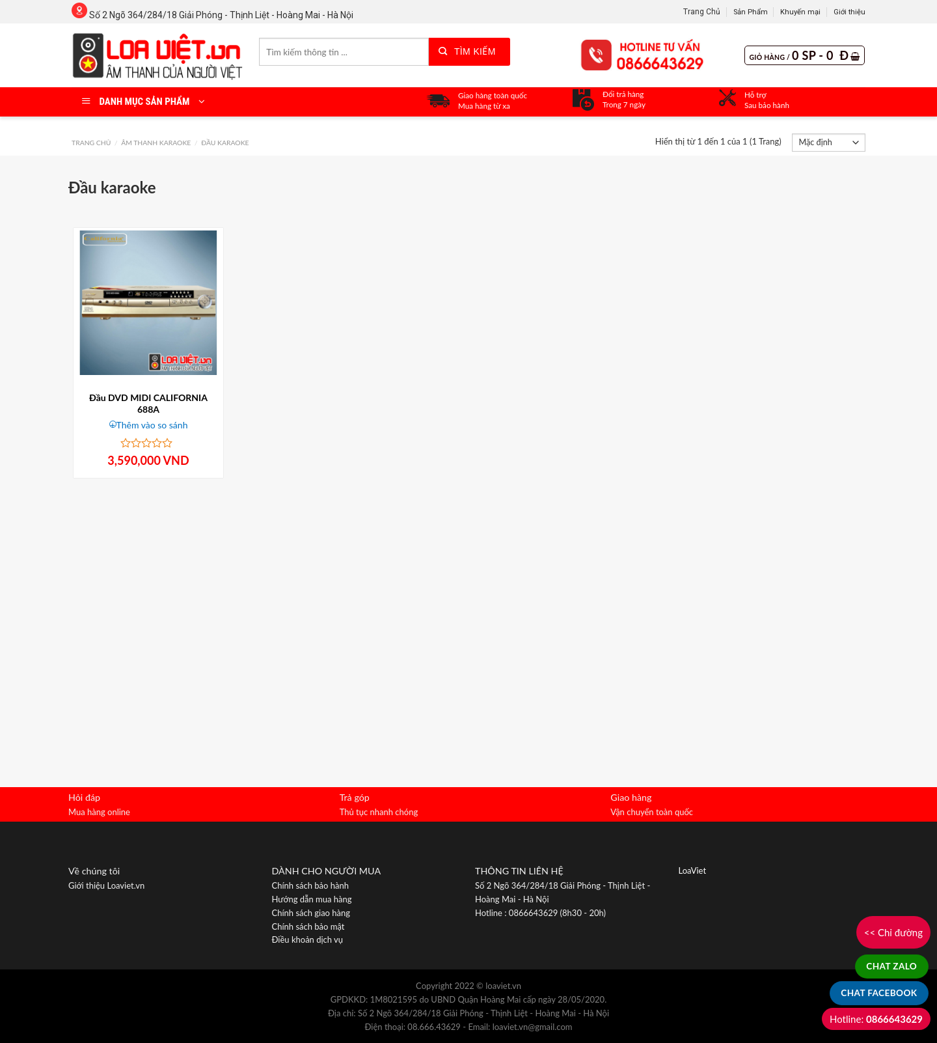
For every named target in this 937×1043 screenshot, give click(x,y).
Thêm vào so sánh (152, 424)
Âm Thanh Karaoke (156, 142)
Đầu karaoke (225, 142)
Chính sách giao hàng (311, 913)
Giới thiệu (849, 12)
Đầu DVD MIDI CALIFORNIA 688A (148, 403)
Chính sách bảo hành (310, 885)
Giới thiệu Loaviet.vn (106, 885)
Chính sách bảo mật (308, 926)
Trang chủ (91, 142)
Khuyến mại (800, 12)
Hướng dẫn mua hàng (312, 899)
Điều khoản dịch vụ (308, 939)
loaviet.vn (503, 985)
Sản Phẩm (750, 12)
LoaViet (693, 870)
